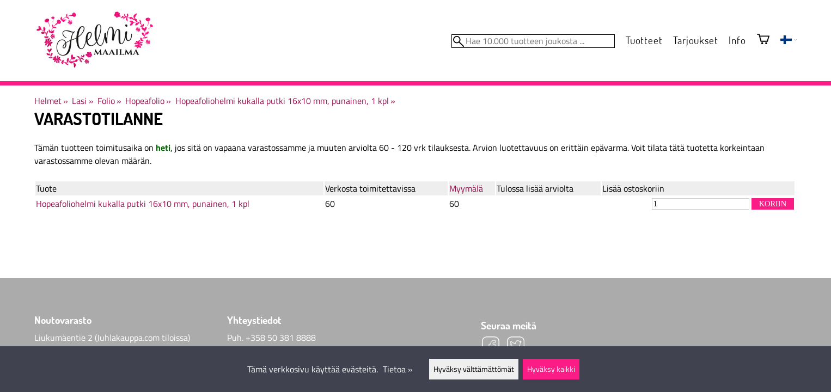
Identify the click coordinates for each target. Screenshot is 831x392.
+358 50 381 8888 (281, 337)
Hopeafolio (148, 100)
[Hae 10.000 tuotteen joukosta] (533, 41)
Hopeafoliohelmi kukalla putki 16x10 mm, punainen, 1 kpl (285, 100)
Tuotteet (644, 40)
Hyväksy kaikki (551, 369)
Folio (109, 100)
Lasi (82, 100)
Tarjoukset (695, 40)
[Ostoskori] (763, 40)
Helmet (51, 100)
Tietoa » (398, 369)
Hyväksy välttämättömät (473, 369)
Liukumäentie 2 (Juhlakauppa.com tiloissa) (112, 337)
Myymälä (466, 188)
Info (737, 40)
